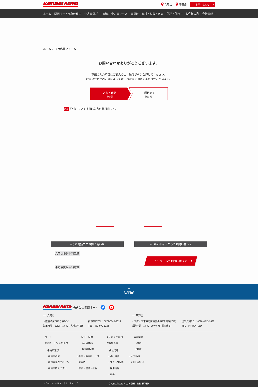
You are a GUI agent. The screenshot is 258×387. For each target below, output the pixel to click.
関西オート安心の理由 (67, 14)
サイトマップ (72, 383)
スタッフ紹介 (117, 362)
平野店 (183, 4)
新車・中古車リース (115, 14)
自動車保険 (88, 349)
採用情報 (114, 368)
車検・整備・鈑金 (152, 14)
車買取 (135, 14)
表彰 (112, 374)
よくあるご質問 (114, 337)
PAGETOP (129, 293)
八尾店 (168, 4)
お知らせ (135, 356)
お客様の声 (192, 14)
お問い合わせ (203, 4)
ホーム (47, 14)
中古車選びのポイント (59, 362)
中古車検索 (54, 356)
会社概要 (114, 356)
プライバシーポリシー (53, 383)
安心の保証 (88, 343)
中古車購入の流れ (57, 368)
